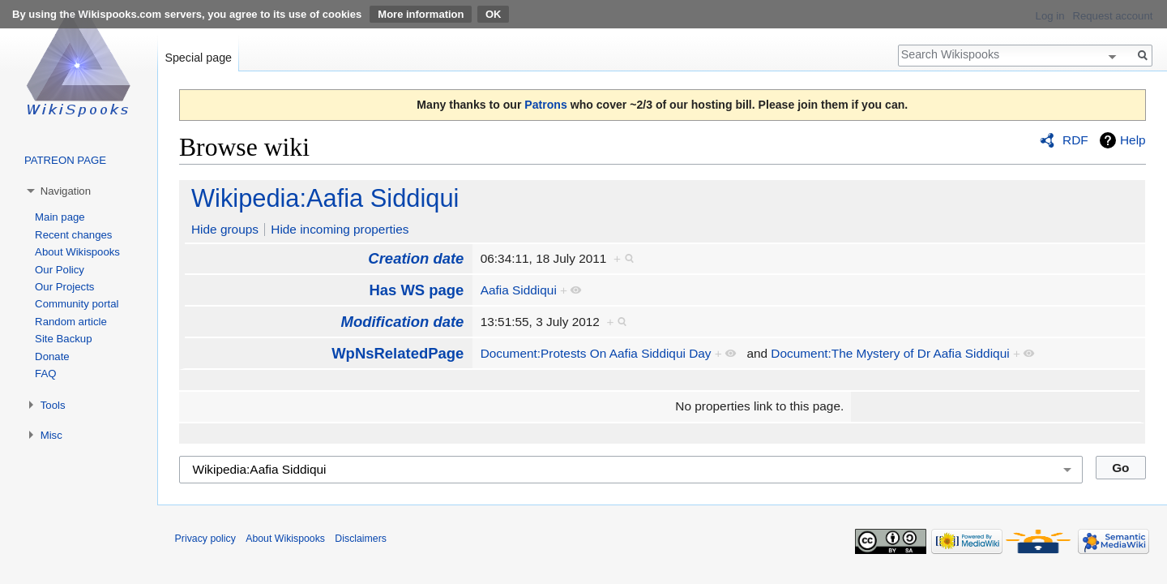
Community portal (76, 304)
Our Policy (59, 270)
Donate (52, 356)
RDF (1075, 140)
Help (1133, 140)
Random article (71, 322)
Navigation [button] (66, 191)
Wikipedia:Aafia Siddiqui (325, 198)
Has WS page (416, 289)
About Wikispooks (77, 252)
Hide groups (225, 229)
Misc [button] (51, 435)
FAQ (45, 373)
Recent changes (73, 235)
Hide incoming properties (339, 229)
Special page (198, 57)
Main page (60, 217)
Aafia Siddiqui (519, 290)
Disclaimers (361, 538)
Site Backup (63, 339)
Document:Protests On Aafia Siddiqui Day (596, 353)
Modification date (402, 321)
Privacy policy (205, 538)
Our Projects (64, 287)
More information (421, 14)
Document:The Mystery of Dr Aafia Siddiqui (890, 353)
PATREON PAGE (65, 160)
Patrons (545, 104)
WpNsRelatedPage (397, 353)
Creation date (416, 258)
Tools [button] (53, 405)
